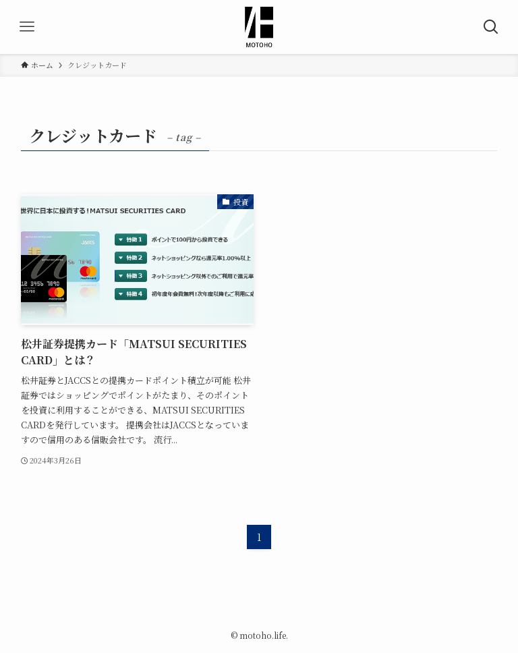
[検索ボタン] (491, 27)
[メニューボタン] (27, 27)
